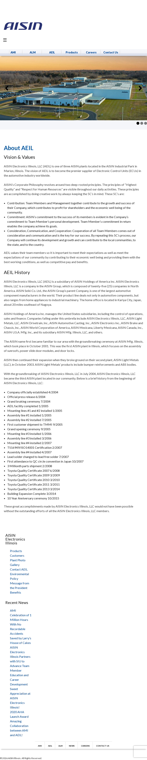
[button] (6, 88)
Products (72, 52)
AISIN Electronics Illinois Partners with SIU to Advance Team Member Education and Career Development (20, 665)
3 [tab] (145, 123)
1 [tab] (137, 123)
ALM (33, 52)
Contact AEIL (19, 569)
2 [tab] (141, 123)
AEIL (52, 52)
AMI (13, 52)
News (72, 746)
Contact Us (110, 52)
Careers (91, 52)
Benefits (15, 592)
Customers (17, 555)
